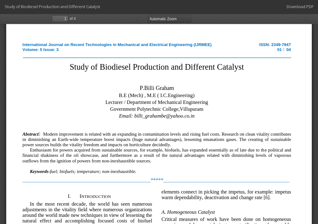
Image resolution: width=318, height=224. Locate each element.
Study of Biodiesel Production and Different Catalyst (52, 6)
